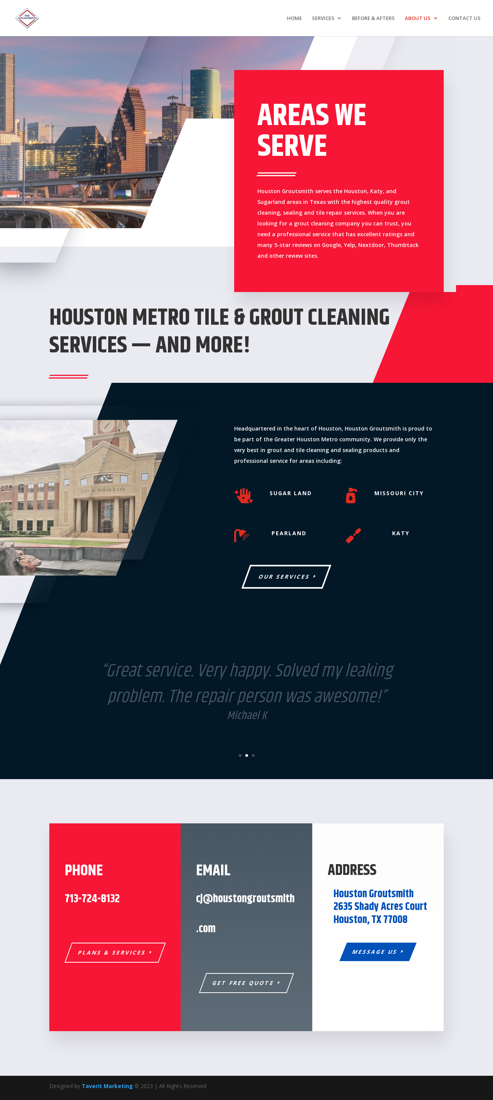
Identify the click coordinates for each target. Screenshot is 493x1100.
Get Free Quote (243, 982)
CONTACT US (464, 18)
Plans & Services (112, 952)
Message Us (375, 951)
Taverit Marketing (107, 1086)
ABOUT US (418, 18)
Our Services (284, 576)
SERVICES (323, 18)
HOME (294, 18)
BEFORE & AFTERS (373, 18)
